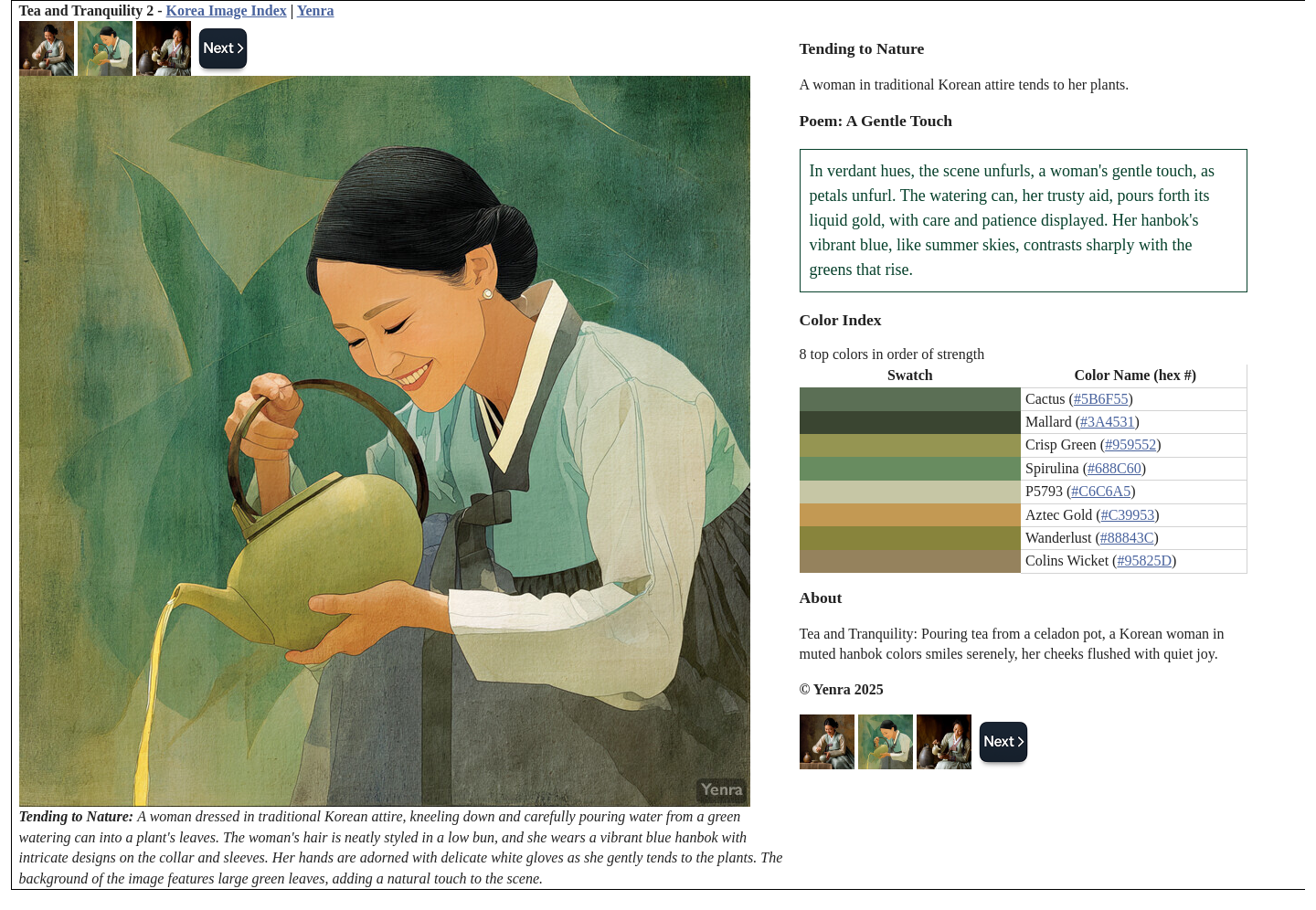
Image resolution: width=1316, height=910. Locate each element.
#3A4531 (1107, 421)
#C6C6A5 (1100, 491)
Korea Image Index (226, 10)
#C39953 (1128, 515)
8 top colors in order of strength (892, 354)
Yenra (315, 10)
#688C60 (1114, 468)
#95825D (1144, 560)
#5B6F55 (1101, 399)
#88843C (1127, 537)
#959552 (1130, 444)
